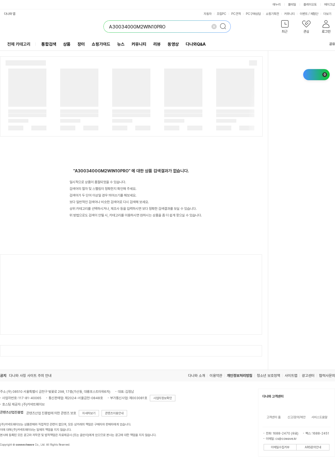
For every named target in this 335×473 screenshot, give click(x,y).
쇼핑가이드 (101, 44)
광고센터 (308, 375)
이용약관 (216, 375)
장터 (81, 44)
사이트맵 (291, 375)
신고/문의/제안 (297, 417)
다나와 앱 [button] (9, 14)
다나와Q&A (196, 44)
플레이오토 (310, 4)
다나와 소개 (196, 375)
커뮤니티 (289, 14)
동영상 (173, 44)
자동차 (208, 14)
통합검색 (48, 44)
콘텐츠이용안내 (114, 413)
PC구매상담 (253, 14)
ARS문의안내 (313, 447)
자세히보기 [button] (88, 413)
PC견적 (236, 14)
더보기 (329, 14)
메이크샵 (329, 4)
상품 (67, 44)
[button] (284, 28)
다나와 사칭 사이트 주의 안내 (30, 375)
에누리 (277, 4)
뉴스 (121, 44)
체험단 (314, 14)
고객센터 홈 (274, 417)
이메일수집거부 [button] (280, 447)
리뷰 (157, 44)
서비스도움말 (319, 417)
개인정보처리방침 (239, 375)
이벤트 (304, 14)
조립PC (221, 14)
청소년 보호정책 (268, 375)
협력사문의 (327, 375)
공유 (329, 44)
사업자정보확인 (162, 398)
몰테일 (292, 4)
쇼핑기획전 (272, 14)
